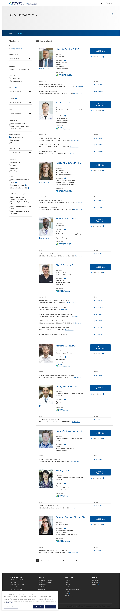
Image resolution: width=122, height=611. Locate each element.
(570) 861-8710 (98, 151)
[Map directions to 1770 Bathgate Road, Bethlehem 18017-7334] (77, 93)
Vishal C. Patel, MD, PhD (67, 49)
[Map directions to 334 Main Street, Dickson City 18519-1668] (70, 302)
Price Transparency (70, 596)
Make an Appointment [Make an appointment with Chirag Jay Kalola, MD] (100, 388)
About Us (67, 580)
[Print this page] (112, 14)
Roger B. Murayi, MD (66, 218)
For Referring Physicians (45, 580)
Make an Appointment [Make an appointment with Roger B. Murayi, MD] (100, 220)
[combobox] (20, 59)
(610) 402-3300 (98, 506)
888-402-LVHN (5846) (17, 580)
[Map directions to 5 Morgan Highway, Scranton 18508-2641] (74, 316)
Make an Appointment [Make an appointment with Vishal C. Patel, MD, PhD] (100, 51)
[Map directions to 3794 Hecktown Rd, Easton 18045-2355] (74, 147)
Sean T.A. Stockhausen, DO (69, 431)
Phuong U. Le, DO (64, 470)
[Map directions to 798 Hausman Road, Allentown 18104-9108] (76, 422)
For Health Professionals (45, 582)
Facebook (96, 580)
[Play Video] (46, 69)
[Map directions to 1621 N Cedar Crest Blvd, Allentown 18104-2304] (73, 508)
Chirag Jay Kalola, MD (66, 386)
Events (67, 591)
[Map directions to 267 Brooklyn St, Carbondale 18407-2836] (69, 330)
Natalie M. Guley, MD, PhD (68, 163)
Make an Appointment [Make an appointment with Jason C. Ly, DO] (100, 104)
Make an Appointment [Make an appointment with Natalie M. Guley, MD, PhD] (100, 164)
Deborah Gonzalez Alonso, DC (70, 517)
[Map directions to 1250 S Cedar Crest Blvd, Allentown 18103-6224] (79, 86)
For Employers (42, 584)
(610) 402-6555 (98, 84)
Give (66, 582)
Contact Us (14, 582)
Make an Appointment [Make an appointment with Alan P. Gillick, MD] (100, 266)
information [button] (16, 182)
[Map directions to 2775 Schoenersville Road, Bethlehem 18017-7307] (75, 140)
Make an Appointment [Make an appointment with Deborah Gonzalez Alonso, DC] (100, 518)
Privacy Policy (42, 591)
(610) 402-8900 (98, 375)
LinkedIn (95, 585)
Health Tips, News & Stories (73, 589)
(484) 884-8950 (98, 91)
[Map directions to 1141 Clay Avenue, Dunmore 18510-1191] (74, 336)
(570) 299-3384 (98, 307)
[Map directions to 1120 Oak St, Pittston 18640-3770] (65, 309)
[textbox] (20, 59)
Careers (67, 584)
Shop (67, 594)
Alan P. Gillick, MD (64, 265)
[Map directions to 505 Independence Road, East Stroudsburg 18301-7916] (78, 377)
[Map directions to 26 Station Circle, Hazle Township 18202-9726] (72, 154)
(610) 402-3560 (98, 138)
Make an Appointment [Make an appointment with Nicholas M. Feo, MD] (100, 347)
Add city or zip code (16, 48)
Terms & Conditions (43, 593)
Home (10, 33)
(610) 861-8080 (98, 550)
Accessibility (41, 589)
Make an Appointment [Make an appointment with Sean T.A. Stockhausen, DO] (100, 432)
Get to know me (44, 68)
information (16, 87)
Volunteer (68, 587)
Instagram (96, 582)
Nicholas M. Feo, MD (66, 346)
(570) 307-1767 (98, 300)
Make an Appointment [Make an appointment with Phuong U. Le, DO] (100, 472)
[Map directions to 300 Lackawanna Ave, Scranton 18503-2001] (77, 323)
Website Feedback (43, 587)
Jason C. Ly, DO (63, 102)
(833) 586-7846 (98, 419)
